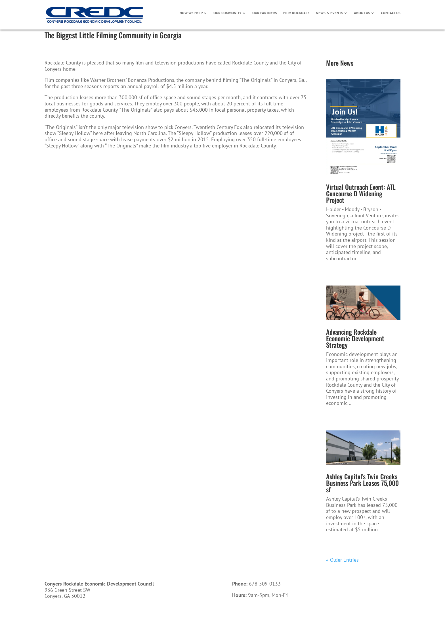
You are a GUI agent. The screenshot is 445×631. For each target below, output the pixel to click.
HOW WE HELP (191, 13)
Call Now (249, 615)
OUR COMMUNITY (227, 13)
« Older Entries (342, 560)
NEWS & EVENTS (329, 13)
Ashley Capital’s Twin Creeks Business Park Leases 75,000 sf (362, 483)
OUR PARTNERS (264, 13)
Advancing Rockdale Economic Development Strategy (355, 338)
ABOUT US (362, 13)
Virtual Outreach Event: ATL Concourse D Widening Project (361, 193)
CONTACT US (390, 13)
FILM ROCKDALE (296, 13)
